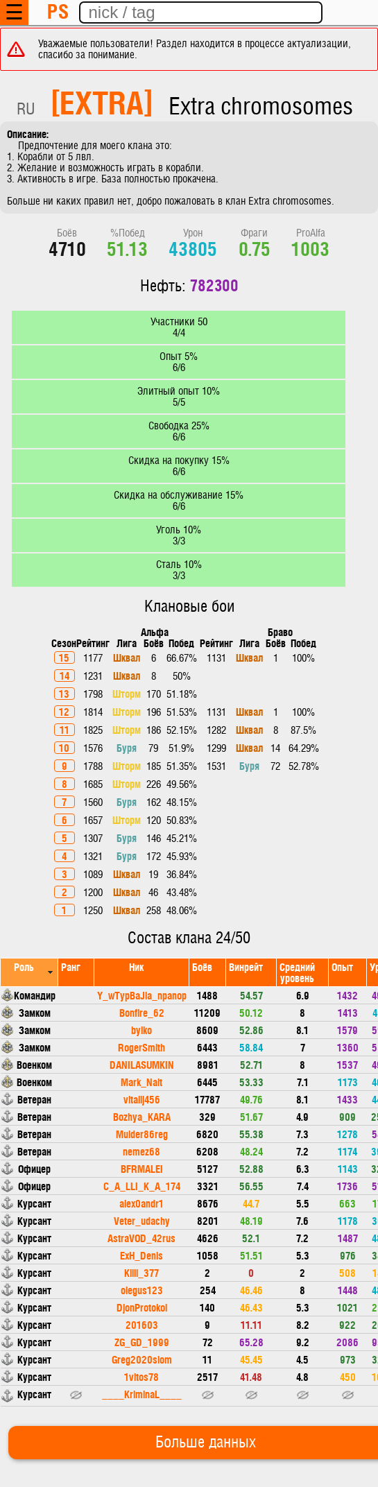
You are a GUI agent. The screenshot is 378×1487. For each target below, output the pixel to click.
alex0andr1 (141, 1203)
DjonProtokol (142, 1307)
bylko (141, 1029)
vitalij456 (141, 1099)
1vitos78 (141, 1376)
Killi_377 (141, 1272)
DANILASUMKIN (142, 1064)
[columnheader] (29, 972)
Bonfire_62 (141, 1012)
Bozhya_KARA (142, 1116)
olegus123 (142, 1289)
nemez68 (141, 1151)
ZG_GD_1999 (141, 1341)
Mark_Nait (141, 1081)
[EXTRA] (102, 101)
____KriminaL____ (142, 1393)
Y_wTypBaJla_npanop (142, 995)
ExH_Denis (141, 1255)
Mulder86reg (142, 1133)
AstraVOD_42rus (141, 1237)
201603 (142, 1324)
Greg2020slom (142, 1359)
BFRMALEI (142, 1168)
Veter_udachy (142, 1220)
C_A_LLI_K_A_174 (141, 1185)
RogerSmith (141, 1047)
